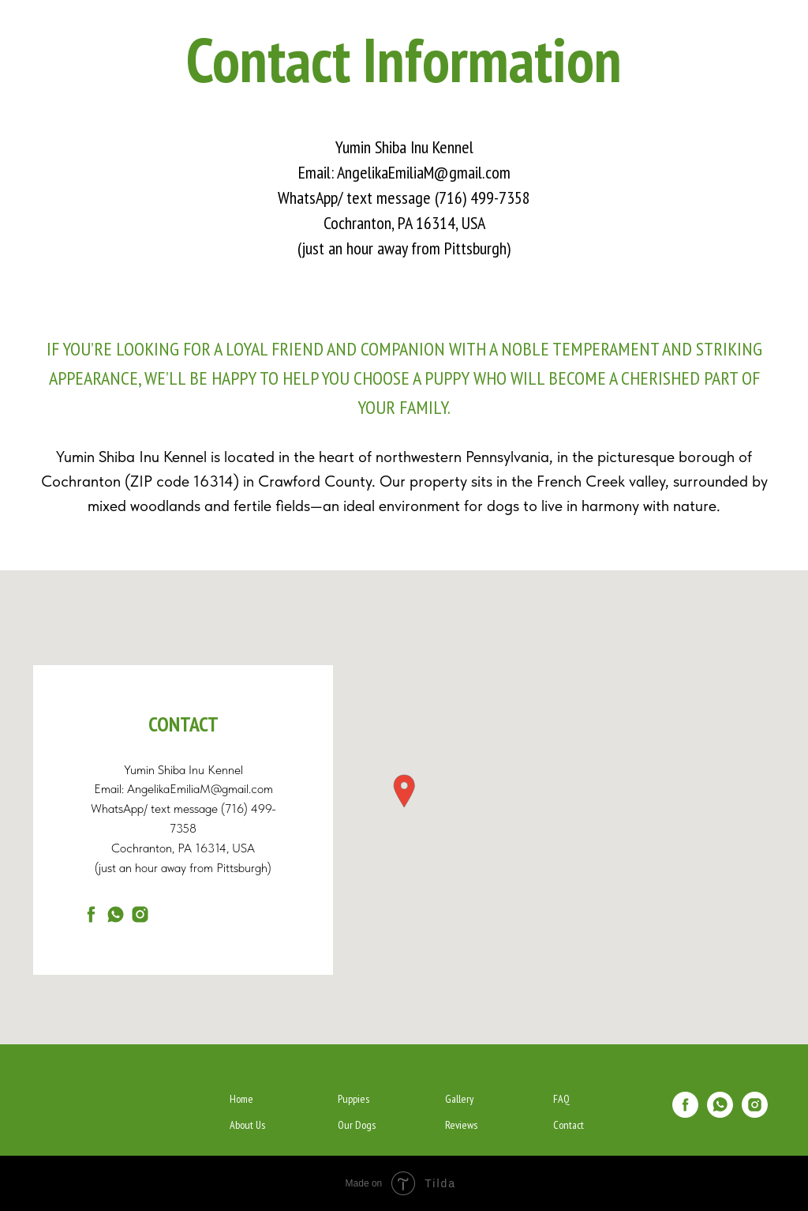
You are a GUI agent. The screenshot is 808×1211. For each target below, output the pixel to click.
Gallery (459, 1099)
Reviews (461, 1125)
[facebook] (91, 914)
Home (241, 1099)
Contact (568, 1125)
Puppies (353, 1099)
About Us (247, 1125)
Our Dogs (357, 1125)
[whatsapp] (115, 914)
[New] (140, 914)
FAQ (561, 1099)
